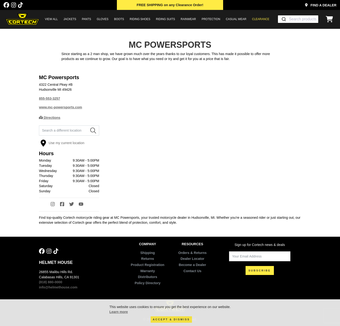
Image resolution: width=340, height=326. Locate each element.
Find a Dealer (320, 5)
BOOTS (119, 19)
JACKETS (70, 19)
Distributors (147, 277)
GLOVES (102, 19)
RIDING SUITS (165, 19)
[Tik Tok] (20, 5)
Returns (147, 259)
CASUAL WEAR (236, 19)
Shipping (147, 253)
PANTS (86, 19)
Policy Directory (148, 283)
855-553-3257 (49, 98)
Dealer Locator (192, 259)
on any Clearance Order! (170, 5)
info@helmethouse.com (58, 287)
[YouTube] (83, 204)
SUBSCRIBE (259, 270)
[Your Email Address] (259, 256)
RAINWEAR (188, 19)
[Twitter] (74, 204)
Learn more (118, 312)
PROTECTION (211, 19)
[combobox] (298, 19)
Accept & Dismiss (171, 319)
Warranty (147, 271)
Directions (49, 118)
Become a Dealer (192, 265)
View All (51, 19)
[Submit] (283, 19)
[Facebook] (6, 5)
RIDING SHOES (140, 19)
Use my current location (62, 143)
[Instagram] (13, 5)
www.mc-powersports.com (60, 107)
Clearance (260, 19)
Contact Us (192, 271)
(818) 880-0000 (50, 282)
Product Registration (147, 265)
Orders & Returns (192, 253)
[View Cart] (330, 19)
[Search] (93, 130)
